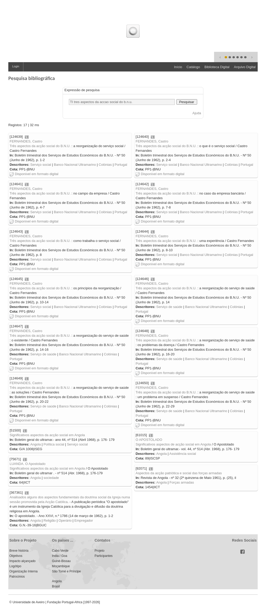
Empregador (83, 520)
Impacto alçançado (22, 561)
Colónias (105, 165)
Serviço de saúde (169, 307)
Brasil (56, 586)
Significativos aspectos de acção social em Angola (173, 444)
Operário (65, 520)
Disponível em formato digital (34, 174)
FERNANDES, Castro (26, 141)
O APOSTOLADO (149, 440)
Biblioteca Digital (216, 67)
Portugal (121, 165)
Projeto (99, 550)
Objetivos (15, 556)
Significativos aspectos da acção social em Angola (47, 435)
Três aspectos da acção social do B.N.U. (40, 146)
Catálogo (193, 67)
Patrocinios (17, 576)
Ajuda (196, 113)
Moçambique (61, 566)
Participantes (103, 556)
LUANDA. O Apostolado (27, 464)
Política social (54, 444)
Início (178, 67)
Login (15, 66)
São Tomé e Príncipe (66, 571)
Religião (50, 520)
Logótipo (15, 566)
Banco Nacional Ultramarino (75, 165)
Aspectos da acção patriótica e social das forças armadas (179, 473)
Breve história (18, 550)
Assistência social (182, 454)
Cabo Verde (60, 550)
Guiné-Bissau (61, 561)
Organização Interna (23, 571)
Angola (35, 444)
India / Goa (59, 556)
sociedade (51, 478)
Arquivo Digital (245, 67)
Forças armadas (182, 482)
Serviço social (40, 165)
